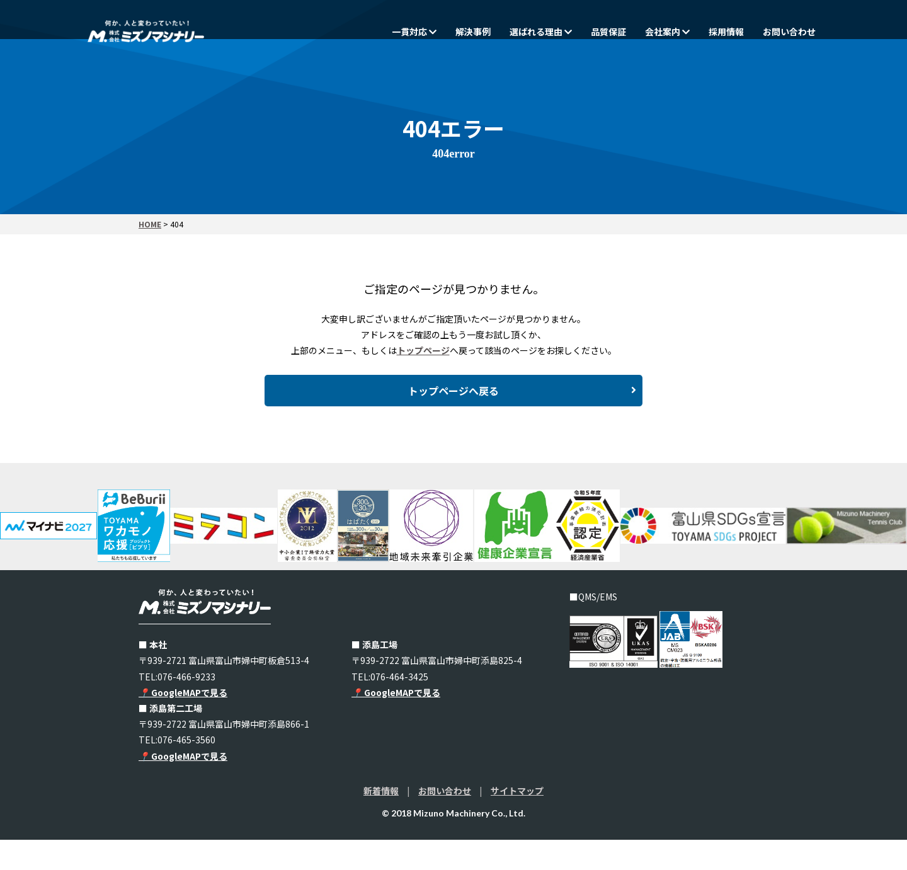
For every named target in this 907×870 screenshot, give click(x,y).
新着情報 (381, 821)
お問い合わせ (789, 31)
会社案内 (667, 31)
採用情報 (726, 31)
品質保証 (608, 31)
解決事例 (473, 31)
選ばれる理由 (541, 31)
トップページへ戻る (522, 408)
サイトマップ (517, 821)
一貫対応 (414, 31)
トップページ (423, 350)
